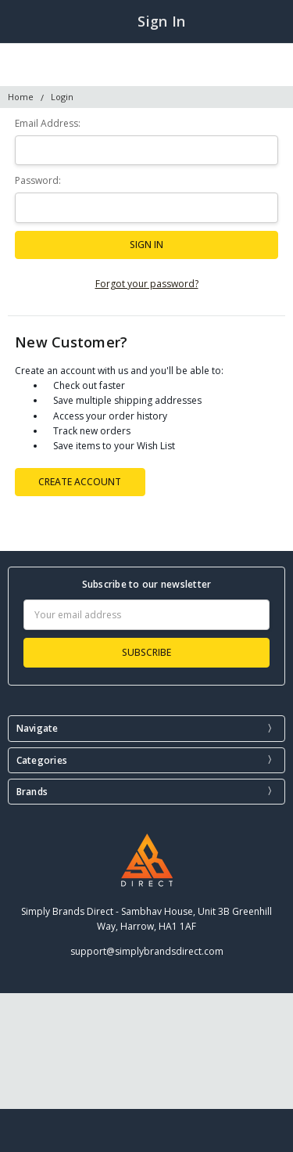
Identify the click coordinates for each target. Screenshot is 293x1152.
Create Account (79, 481)
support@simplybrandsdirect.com (146, 951)
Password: (38, 180)
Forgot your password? (146, 283)
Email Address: (47, 123)
